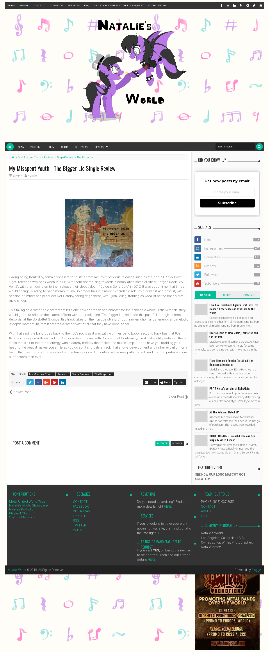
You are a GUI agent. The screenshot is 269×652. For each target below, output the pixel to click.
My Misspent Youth (40, 374)
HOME (11, 5)
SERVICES (74, 5)
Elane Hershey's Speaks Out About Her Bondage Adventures (231, 362)
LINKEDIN (79, 511)
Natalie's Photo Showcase (28, 501)
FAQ (86, 5)
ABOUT (23, 5)
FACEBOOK (81, 502)
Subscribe (227, 203)
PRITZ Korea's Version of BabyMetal (229, 388)
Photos (35, 147)
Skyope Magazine (22, 513)
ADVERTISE (56, 5)
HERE (168, 502)
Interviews (81, 147)
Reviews (99, 147)
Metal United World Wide (27, 497)
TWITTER (79, 521)
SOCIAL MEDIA (157, 5)
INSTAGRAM (82, 506)
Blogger (256, 565)
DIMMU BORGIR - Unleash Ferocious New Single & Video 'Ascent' (232, 438)
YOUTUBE (80, 525)
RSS (76, 516)
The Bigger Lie (102, 374)
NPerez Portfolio (21, 505)
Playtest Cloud (19, 509)
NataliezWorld (17, 565)
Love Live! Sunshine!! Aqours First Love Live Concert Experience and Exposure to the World (233, 309)
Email (151, 382)
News (21, 147)
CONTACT (39, 5)
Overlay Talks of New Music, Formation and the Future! (233, 334)
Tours (50, 147)
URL (180, 382)
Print (165, 382)
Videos (64, 147)
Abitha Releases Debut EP (224, 412)
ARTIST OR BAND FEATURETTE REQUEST (119, 5)
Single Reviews (80, 374)
